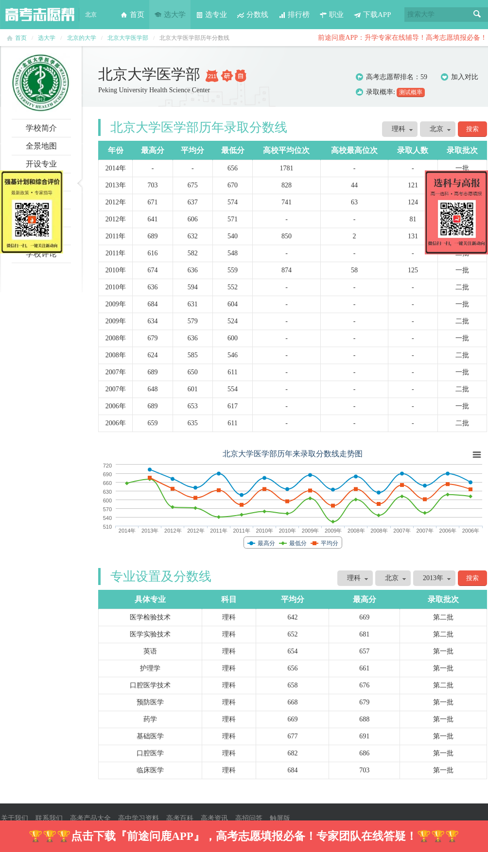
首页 (132, 14)
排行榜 (294, 14)
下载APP (372, 14)
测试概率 (410, 92)
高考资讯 (214, 818)
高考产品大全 (90, 818)
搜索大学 (421, 14)
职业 (331, 14)
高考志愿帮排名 (390, 77)
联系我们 (49, 818)
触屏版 (280, 818)
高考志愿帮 (40, 14)
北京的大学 (81, 37)
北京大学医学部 (127, 37)
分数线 (252, 14)
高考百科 (179, 818)
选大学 (170, 14)
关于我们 (14, 818)
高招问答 (248, 818)
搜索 (477, 14)
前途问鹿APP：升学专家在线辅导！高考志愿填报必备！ (402, 37)
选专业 (211, 14)
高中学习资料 (138, 818)
